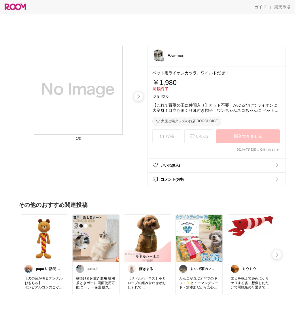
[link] (44, 238)
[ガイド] (260, 7)
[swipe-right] (138, 96)
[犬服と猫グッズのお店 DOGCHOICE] (186, 121)
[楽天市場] (282, 7)
